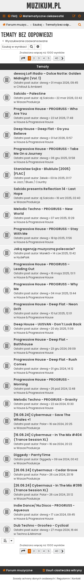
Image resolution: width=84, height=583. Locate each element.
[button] (23, 58)
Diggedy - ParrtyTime (32, 455)
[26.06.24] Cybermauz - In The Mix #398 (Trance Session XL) (48, 487)
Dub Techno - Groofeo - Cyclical (41, 525)
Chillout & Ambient (29, 87)
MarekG (45, 253)
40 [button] (56, 58)
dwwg (44, 83)
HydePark (23, 257)
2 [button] (34, 58)
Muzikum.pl (43, 6)
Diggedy (45, 459)
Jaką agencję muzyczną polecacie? (44, 249)
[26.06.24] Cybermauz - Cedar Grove (45, 470)
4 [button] (44, 58)
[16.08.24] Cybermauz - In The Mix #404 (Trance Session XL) (48, 437)
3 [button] (39, 58)
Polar (43, 424)
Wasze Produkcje (28, 102)
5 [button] (49, 58)
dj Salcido (47, 98)
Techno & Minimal (29, 534)
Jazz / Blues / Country (32, 182)
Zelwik (44, 178)
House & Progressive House (35, 122)
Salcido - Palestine (30, 93)
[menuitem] (12, 16)
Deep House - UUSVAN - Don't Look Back (48, 324)
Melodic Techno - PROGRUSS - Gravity (46, 399)
